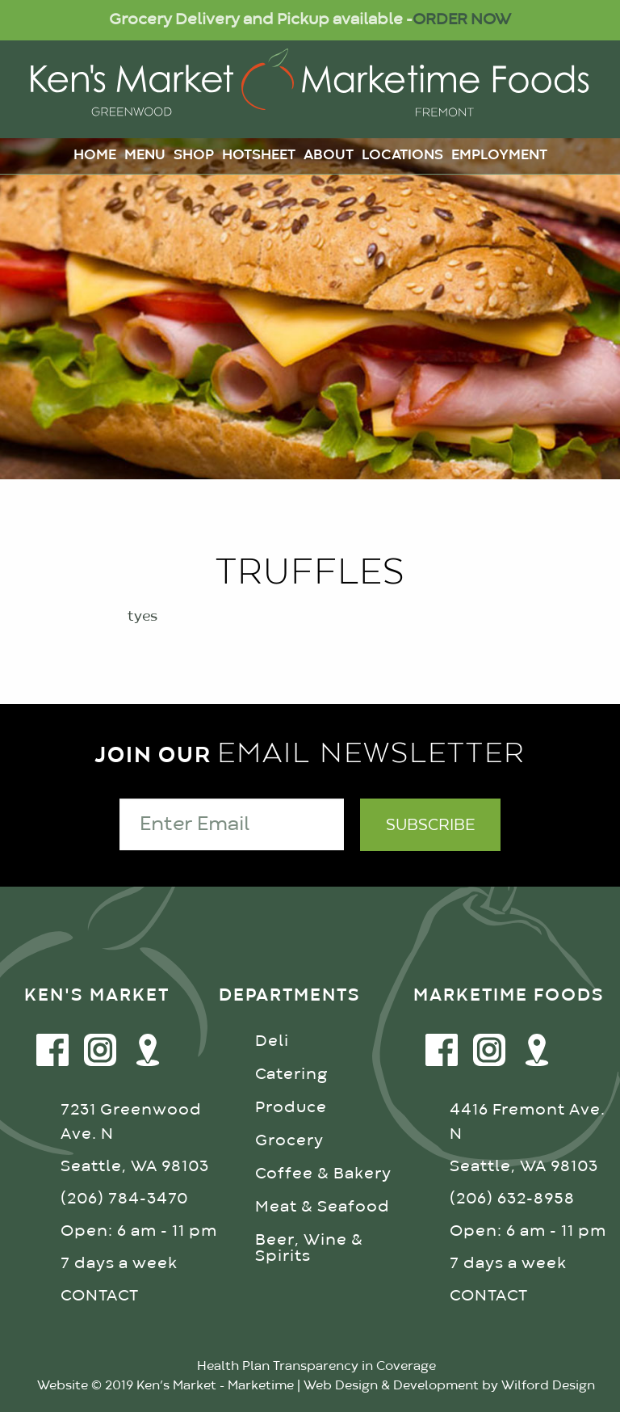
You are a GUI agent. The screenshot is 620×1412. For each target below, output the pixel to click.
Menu (144, 156)
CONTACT (100, 1296)
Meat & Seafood (322, 1207)
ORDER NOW (462, 20)
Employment (499, 156)
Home (94, 156)
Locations (402, 156)
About (329, 156)
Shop (194, 156)
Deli (272, 1041)
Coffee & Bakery (323, 1174)
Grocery (289, 1141)
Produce (291, 1108)
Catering (291, 1074)
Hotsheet (258, 156)
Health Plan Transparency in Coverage (316, 1366)
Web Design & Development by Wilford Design (449, 1386)
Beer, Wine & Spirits (309, 1248)
